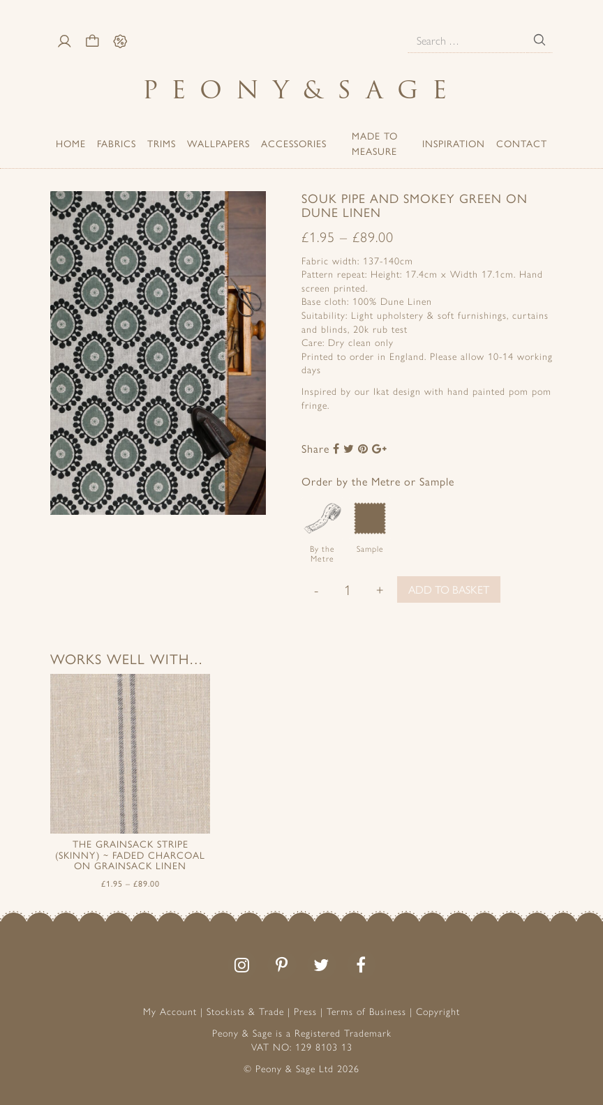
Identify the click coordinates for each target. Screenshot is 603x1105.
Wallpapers (218, 143)
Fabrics (116, 143)
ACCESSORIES (294, 143)
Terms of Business (366, 1011)
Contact (521, 143)
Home (71, 143)
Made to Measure (375, 143)
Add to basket (448, 589)
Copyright (438, 1011)
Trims (161, 143)
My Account (170, 1011)
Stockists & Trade (245, 1011)
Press (305, 1011)
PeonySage (301, 89)
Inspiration (453, 143)
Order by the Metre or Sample (378, 481)
